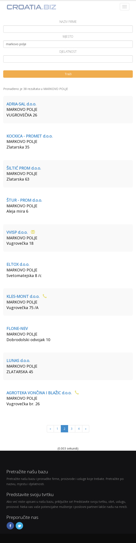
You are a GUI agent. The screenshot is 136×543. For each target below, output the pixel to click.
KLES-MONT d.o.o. (22, 296)
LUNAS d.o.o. (18, 360)
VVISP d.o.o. (17, 232)
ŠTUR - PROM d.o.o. (24, 200)
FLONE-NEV (17, 328)
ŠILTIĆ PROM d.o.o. (23, 168)
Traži (68, 74)
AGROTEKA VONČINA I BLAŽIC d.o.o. (39, 392)
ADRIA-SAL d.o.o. (21, 104)
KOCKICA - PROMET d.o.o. (29, 136)
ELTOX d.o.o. (17, 264)
